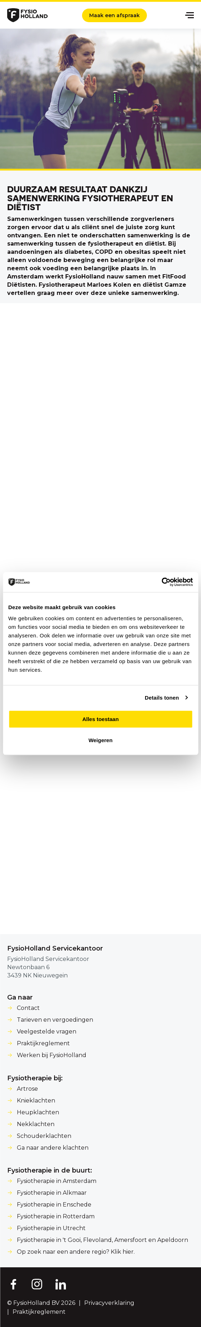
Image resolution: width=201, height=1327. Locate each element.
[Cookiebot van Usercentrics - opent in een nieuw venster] (161, 582)
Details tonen (162, 698)
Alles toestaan (100, 719)
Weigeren (100, 740)
